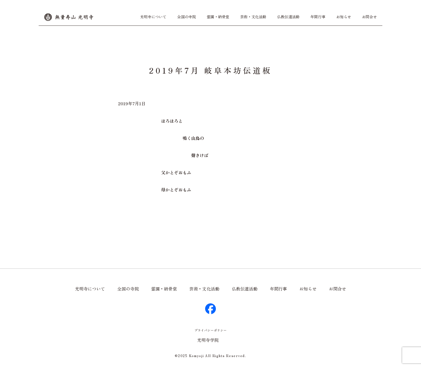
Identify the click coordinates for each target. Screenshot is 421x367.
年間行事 (317, 16)
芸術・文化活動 (253, 16)
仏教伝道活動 (288, 16)
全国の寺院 (186, 16)
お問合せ (369, 16)
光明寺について (153, 16)
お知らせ (343, 16)
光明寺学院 (208, 340)
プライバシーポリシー (210, 330)
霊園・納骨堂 (218, 16)
